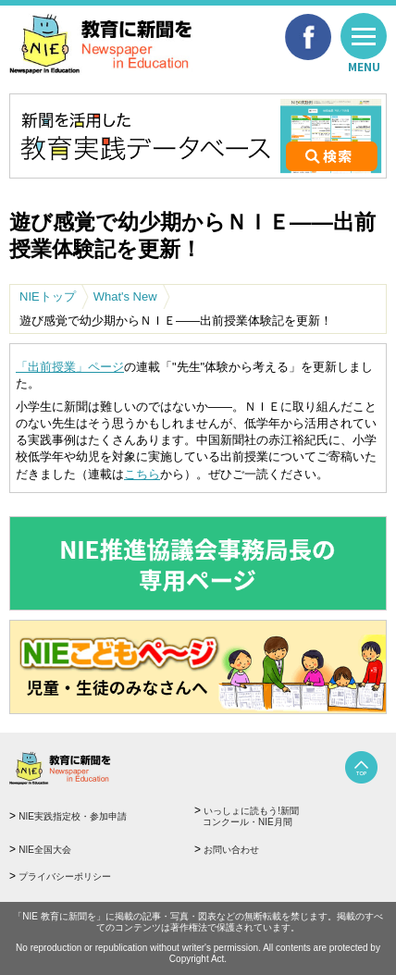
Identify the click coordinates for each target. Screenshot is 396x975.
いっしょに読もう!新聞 (286, 817)
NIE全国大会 (45, 850)
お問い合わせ (231, 850)
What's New (125, 296)
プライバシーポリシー (65, 876)
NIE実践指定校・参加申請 (73, 816)
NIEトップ (47, 296)
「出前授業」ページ (70, 367)
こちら (142, 474)
